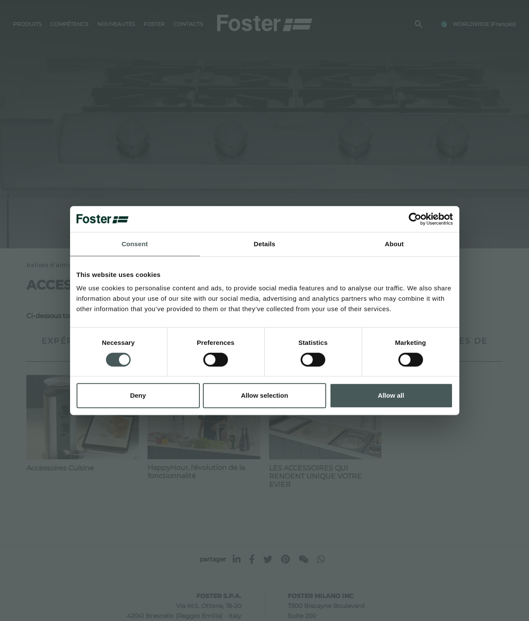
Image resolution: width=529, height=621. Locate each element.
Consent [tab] (135, 244)
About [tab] (394, 244)
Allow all (391, 395)
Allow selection (264, 395)
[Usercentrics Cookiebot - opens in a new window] (415, 218)
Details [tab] (265, 244)
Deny (138, 395)
